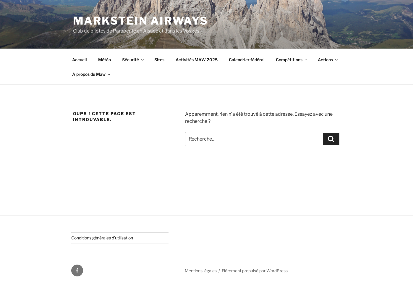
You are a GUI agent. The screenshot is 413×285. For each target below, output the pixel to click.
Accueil (79, 59)
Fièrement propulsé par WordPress (255, 270)
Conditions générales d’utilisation (102, 237)
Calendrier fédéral (247, 59)
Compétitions (292, 59)
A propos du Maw (91, 74)
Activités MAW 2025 (197, 59)
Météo (104, 59)
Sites (159, 59)
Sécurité (133, 59)
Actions (328, 59)
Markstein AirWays (140, 20)
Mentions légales (201, 270)
